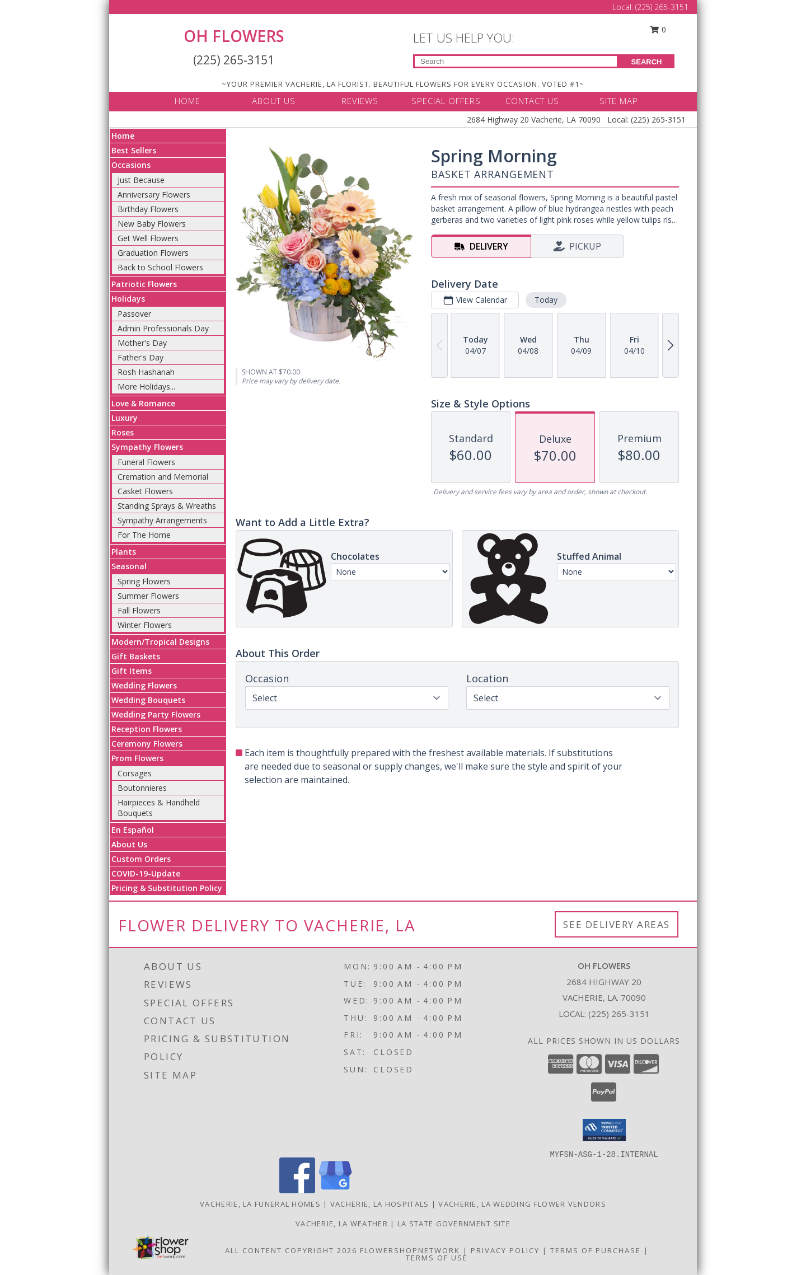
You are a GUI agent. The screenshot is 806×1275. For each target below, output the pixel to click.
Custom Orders (141, 859)
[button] (604, 1130)
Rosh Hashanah (146, 372)
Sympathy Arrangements (162, 520)
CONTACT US (532, 100)
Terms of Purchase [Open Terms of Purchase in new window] (595, 1250)
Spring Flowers (144, 581)
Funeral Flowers (146, 462)
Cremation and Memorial (163, 476)
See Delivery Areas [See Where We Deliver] (616, 924)
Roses (122, 432)
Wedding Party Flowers (155, 714)
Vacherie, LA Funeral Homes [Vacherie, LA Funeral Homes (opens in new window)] (260, 1204)
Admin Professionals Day (163, 328)
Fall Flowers (139, 610)
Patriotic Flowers (144, 284)
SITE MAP (618, 100)
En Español (132, 829)
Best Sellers (133, 150)
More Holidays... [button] (146, 386)
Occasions (131, 165)
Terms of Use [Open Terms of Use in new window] (437, 1258)
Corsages (135, 773)
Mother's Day (142, 342)
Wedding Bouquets (148, 700)
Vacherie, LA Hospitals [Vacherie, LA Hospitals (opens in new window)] (379, 1204)
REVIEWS (359, 100)
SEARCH (646, 62)
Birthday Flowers (148, 209)
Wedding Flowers (144, 685)
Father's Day (140, 357)
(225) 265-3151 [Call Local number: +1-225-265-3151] (661, 7)
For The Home (144, 534)
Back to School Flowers (160, 267)
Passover (134, 313)
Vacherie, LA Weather (342, 1223)
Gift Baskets (135, 656)
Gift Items (131, 670)
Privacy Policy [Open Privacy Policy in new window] (505, 1250)
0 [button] (658, 29)
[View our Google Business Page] (335, 1190)
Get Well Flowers (148, 238)
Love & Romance (143, 403)
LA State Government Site (453, 1223)
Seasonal (129, 566)
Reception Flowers (146, 729)
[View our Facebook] (297, 1190)
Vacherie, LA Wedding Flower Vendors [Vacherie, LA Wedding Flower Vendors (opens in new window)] (522, 1204)
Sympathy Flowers (147, 447)
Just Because (141, 180)
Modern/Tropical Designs (160, 641)
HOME (187, 100)
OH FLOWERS (234, 35)
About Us (129, 844)
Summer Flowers (148, 595)
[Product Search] (515, 61)
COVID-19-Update (145, 873)
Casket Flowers (145, 491)
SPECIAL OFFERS (446, 100)
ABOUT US (274, 100)
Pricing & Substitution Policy (166, 888)
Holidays (128, 298)
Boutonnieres (142, 787)
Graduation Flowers (153, 252)
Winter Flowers (145, 625)
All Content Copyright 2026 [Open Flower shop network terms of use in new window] (291, 1250)
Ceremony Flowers (146, 743)
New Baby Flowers (152, 223)
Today (546, 299)
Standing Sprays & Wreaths (167, 505)
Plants (123, 551)
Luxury (124, 417)
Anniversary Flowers (154, 194)
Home (122, 135)
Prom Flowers (137, 758)
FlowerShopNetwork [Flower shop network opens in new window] (410, 1250)
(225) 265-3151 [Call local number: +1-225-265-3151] (619, 1013)
